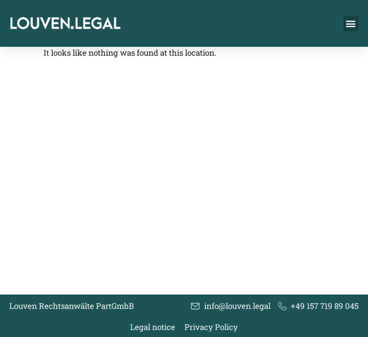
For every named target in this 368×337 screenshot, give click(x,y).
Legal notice (152, 327)
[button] (351, 23)
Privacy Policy (211, 327)
